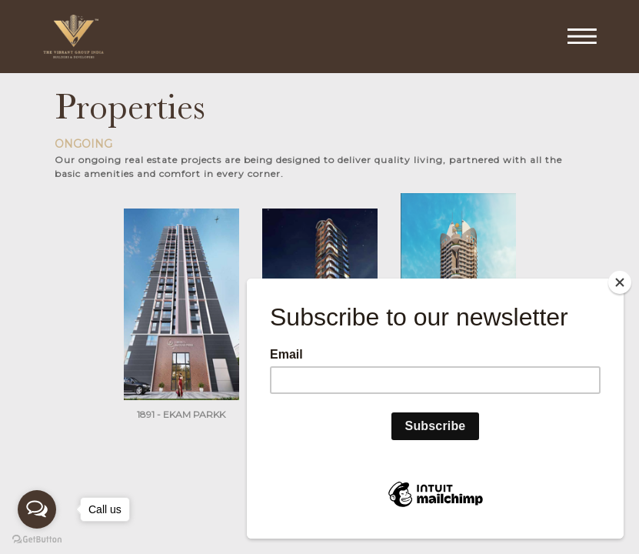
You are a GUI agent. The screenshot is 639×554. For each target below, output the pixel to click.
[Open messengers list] (37, 509)
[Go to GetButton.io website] (37, 538)
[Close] (619, 282)
